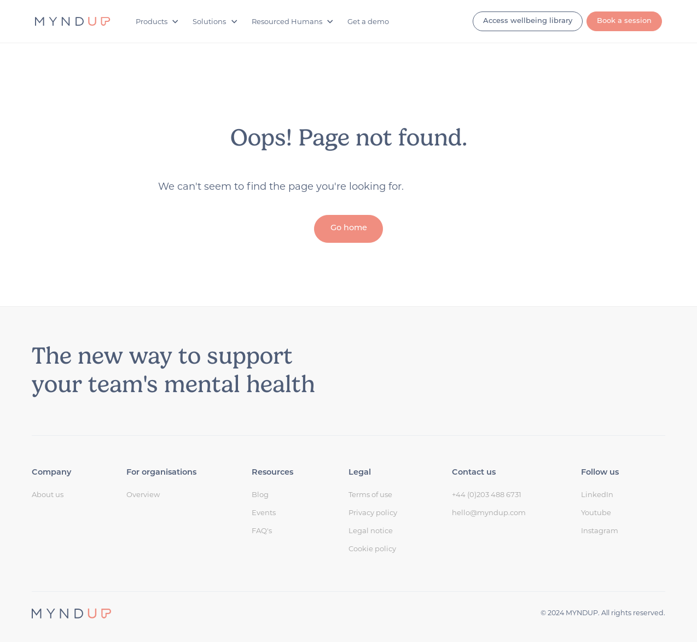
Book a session (624, 21)
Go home (348, 228)
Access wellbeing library (527, 21)
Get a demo (368, 21)
